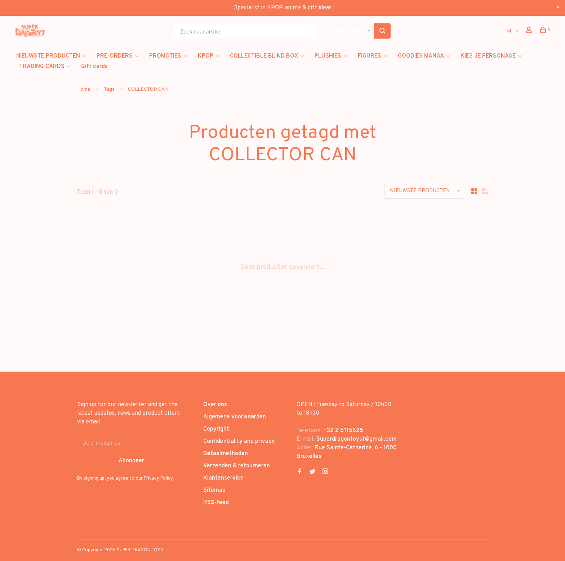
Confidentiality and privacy (239, 441)
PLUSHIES (328, 56)
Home (83, 89)
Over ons (215, 404)
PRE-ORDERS (115, 56)
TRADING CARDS (41, 66)
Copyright (216, 429)
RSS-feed (216, 502)
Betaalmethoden (225, 453)
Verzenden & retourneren (236, 466)
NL (509, 31)
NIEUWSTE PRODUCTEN (48, 56)
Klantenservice (223, 478)
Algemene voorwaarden (234, 417)
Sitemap (214, 490)
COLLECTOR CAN (148, 89)
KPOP (205, 56)
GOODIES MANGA (421, 56)
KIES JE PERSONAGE (488, 56)
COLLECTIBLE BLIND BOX (264, 56)
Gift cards (94, 66)
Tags (109, 89)
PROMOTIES (165, 56)
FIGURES (369, 56)
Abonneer (131, 460)
